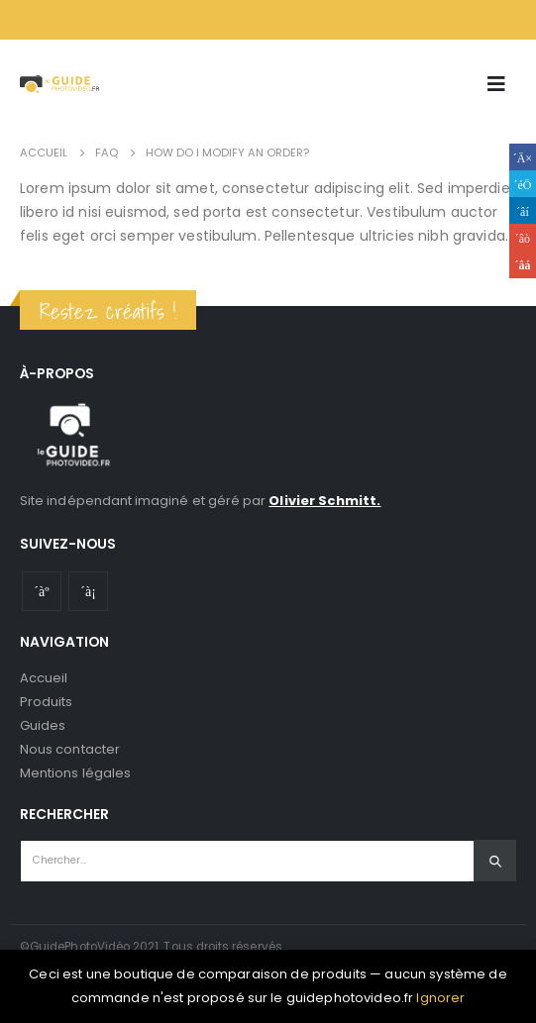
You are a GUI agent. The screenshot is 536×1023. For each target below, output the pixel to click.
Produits (46, 701)
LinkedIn (522, 210)
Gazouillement (522, 183)
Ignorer (440, 997)
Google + (522, 237)
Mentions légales (75, 773)
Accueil (43, 677)
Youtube (41, 591)
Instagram (88, 591)
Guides (42, 725)
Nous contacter (70, 749)
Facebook (522, 157)
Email (522, 265)
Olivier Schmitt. (324, 500)
